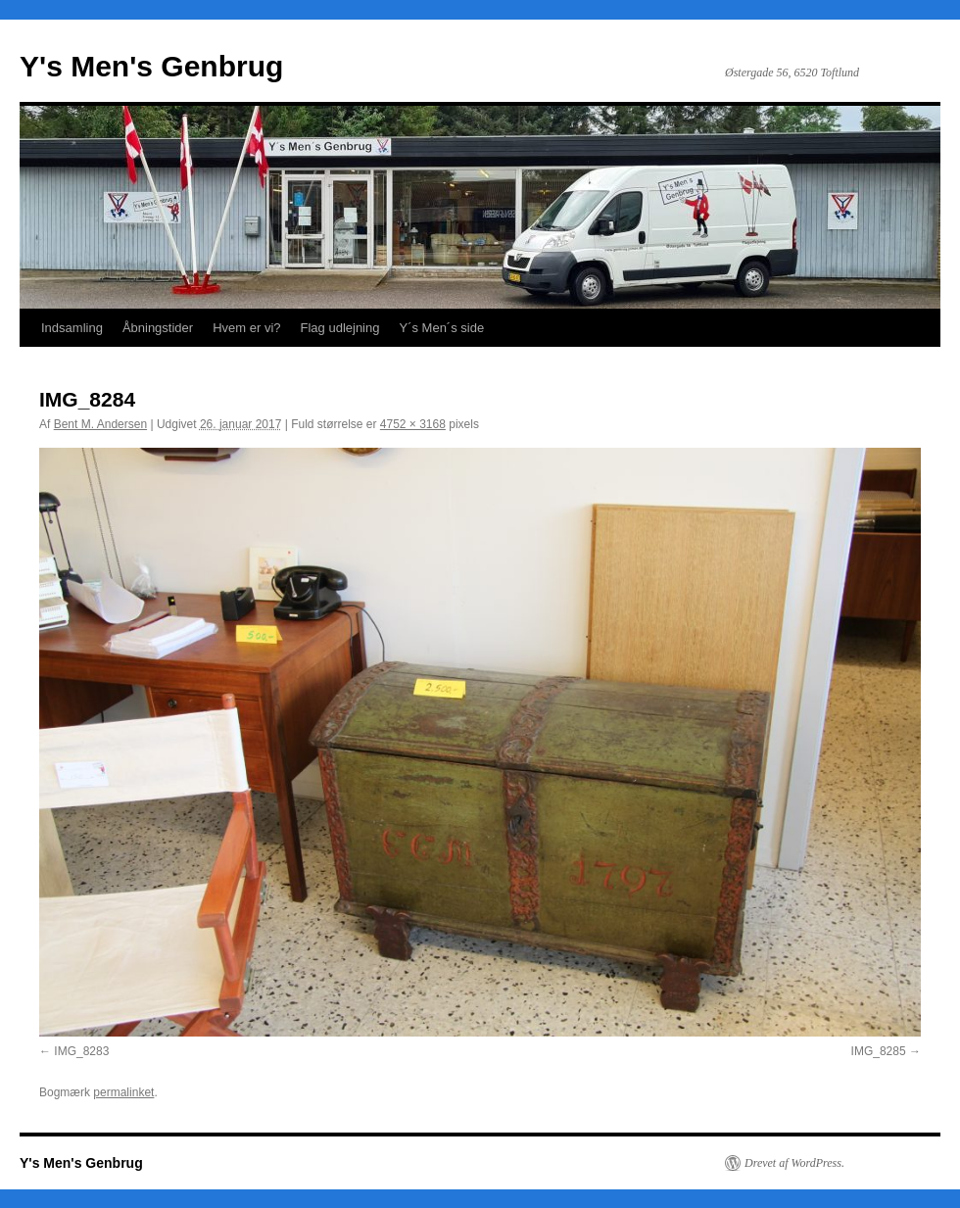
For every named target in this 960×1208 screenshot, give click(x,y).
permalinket (123, 1092)
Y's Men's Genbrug (151, 66)
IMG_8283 (81, 1051)
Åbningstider (157, 327)
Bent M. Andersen (100, 424)
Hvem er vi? (246, 327)
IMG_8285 (878, 1051)
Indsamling (72, 327)
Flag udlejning (340, 327)
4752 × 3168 (413, 424)
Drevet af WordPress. (794, 1163)
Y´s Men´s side (441, 327)
